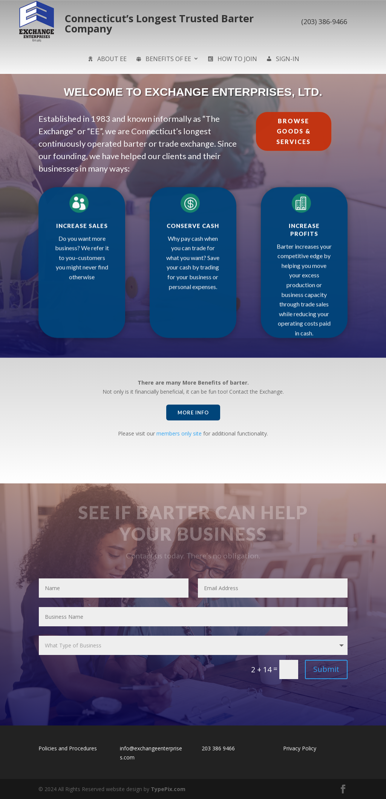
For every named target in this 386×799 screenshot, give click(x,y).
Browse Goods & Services (293, 131)
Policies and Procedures (67, 748)
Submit (326, 669)
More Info (193, 412)
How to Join (232, 59)
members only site (179, 433)
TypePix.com (168, 789)
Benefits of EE (163, 59)
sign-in (282, 59)
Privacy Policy (299, 748)
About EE (107, 59)
